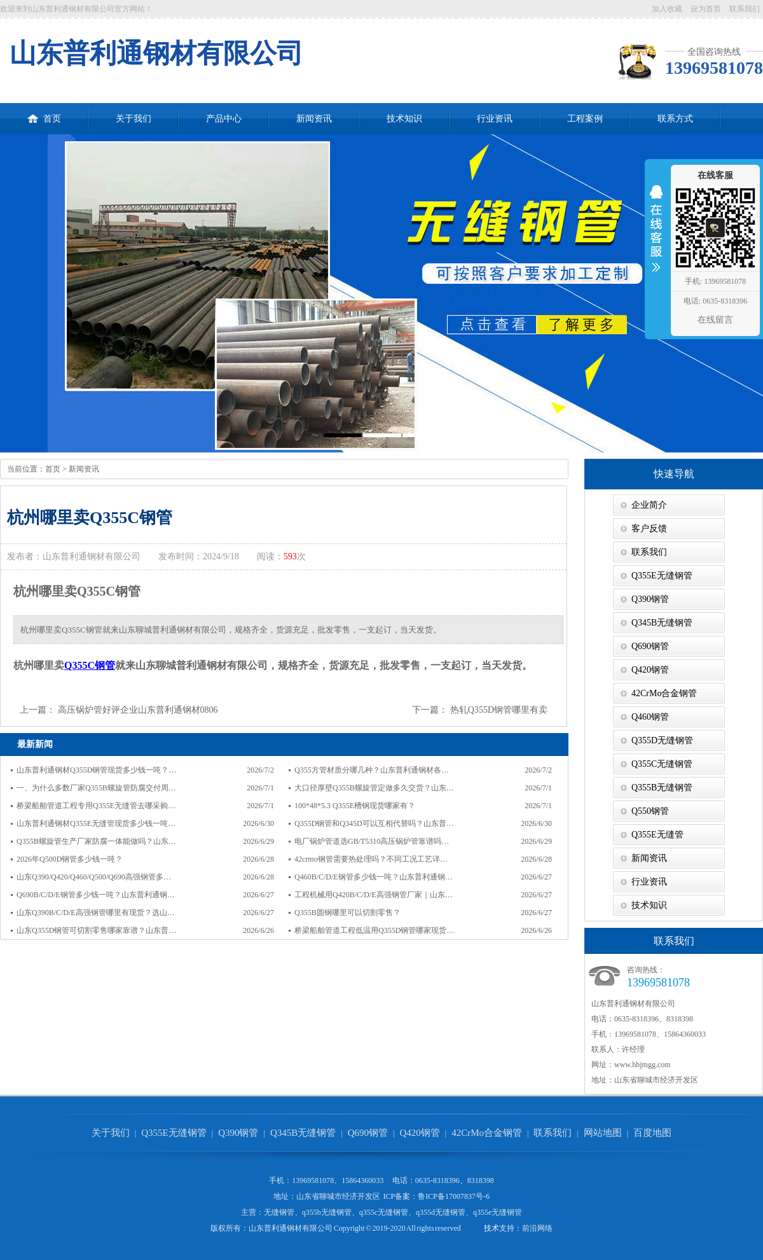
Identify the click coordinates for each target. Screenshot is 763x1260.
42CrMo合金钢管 (664, 693)
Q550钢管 (650, 811)
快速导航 (674, 473)
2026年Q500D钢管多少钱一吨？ (70, 859)
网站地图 (603, 1133)
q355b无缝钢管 (327, 1212)
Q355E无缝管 (657, 834)
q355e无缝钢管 (497, 1212)
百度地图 (652, 1133)
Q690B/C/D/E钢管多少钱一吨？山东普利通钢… (96, 894)
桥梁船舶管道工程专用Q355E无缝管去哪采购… (96, 805)
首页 (44, 113)
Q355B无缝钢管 (661, 787)
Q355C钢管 (89, 665)
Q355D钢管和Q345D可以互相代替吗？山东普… (374, 823)
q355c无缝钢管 (383, 1212)
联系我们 (744, 8)
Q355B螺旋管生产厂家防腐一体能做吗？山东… (96, 841)
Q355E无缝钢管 (661, 575)
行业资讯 (494, 118)
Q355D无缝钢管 (662, 740)
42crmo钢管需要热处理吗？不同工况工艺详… (371, 859)
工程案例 (585, 118)
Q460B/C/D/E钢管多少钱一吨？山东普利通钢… (373, 876)
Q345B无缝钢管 (661, 622)
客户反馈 (649, 528)
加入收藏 (667, 8)
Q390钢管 (650, 599)
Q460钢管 (650, 717)
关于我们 (133, 118)
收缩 (656, 236)
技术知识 (404, 118)
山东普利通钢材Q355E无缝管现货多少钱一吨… (96, 823)
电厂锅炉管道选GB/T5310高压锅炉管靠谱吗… (371, 841)
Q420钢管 (650, 670)
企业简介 (649, 505)
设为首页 (706, 8)
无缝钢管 (279, 1212)
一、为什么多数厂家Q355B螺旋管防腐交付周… (96, 787)
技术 (491, 1228)
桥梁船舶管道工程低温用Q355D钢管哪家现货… (374, 930)
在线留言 (715, 320)
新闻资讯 (314, 118)
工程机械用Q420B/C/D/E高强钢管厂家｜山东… (373, 894)
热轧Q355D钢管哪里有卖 (498, 710)
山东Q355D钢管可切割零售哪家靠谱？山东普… (96, 930)
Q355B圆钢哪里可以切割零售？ (347, 912)
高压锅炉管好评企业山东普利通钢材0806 (138, 710)
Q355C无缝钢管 (661, 764)
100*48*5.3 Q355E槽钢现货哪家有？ (354, 805)
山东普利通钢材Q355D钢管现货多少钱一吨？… (96, 770)
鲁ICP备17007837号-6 (454, 1196)
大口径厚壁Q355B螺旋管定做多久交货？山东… (374, 787)
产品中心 (224, 118)
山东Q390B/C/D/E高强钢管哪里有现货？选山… (96, 912)
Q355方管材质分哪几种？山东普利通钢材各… (371, 770)
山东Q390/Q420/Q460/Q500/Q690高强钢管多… (94, 876)
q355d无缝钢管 (440, 1212)
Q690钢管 (650, 646)
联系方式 (675, 118)
